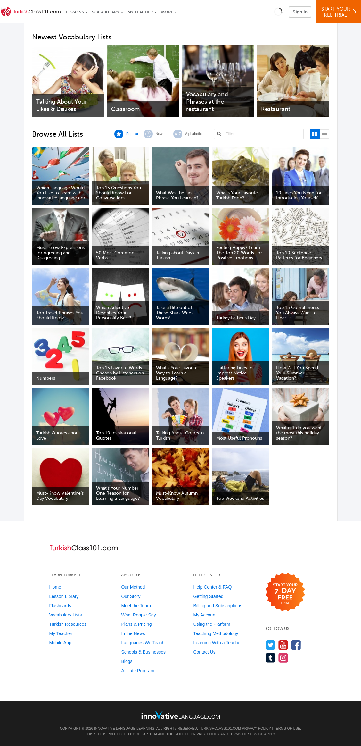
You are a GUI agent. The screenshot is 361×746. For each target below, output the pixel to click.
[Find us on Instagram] (283, 658)
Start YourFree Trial (339, 12)
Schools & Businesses (143, 652)
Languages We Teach (142, 642)
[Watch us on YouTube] (283, 645)
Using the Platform (211, 624)
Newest (162, 134)
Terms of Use (287, 728)
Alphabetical (194, 134)
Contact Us (204, 652)
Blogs (126, 661)
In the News (133, 633)
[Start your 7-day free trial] (285, 592)
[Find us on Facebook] (296, 645)
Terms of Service (246, 734)
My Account (204, 614)
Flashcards (60, 605)
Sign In (300, 11)
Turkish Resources (67, 624)
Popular (132, 134)
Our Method (133, 587)
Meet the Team (136, 605)
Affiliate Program (137, 670)
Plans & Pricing (136, 624)
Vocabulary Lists (65, 614)
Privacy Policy (256, 728)
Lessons (75, 12)
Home (55, 587)
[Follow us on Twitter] (270, 645)
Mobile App (60, 642)
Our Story (130, 596)
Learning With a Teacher (217, 642)
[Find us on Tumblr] (270, 658)
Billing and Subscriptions (217, 605)
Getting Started (208, 596)
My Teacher (140, 12)
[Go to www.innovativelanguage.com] (180, 714)
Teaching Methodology (215, 633)
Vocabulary (105, 12)
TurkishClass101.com (220, 728)
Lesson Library (64, 596)
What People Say (138, 614)
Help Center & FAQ (212, 587)
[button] (278, 11)
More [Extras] (167, 12)
